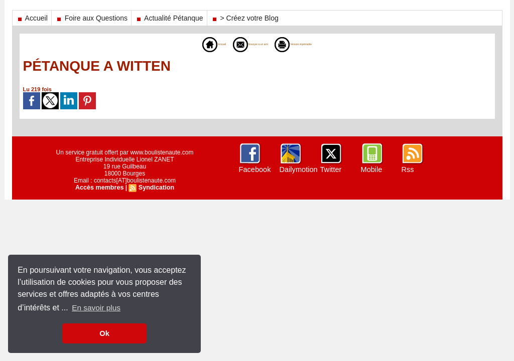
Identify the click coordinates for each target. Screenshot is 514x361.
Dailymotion (298, 169)
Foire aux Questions (91, 18)
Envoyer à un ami (241, 44)
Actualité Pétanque (169, 18)
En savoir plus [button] (97, 307)
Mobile (371, 169)
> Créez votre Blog (245, 18)
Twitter (330, 169)
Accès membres (100, 187)
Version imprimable (313, 44)
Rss (408, 169)
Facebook (254, 169)
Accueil (32, 18)
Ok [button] (104, 333)
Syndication (155, 187)
